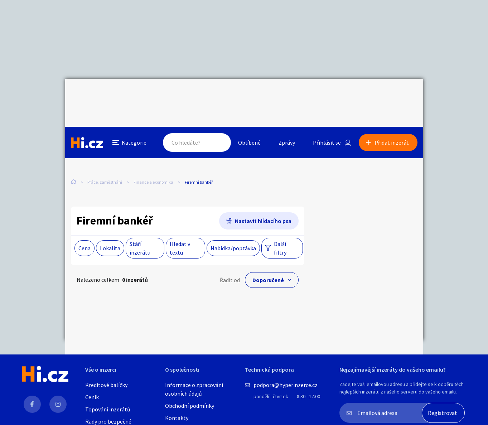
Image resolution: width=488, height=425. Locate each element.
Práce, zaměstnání (104, 150)
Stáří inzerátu (140, 232)
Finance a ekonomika (153, 150)
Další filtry (280, 232)
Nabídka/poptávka (233, 232)
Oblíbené (249, 94)
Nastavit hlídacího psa (263, 204)
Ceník (92, 397)
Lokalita (110, 232)
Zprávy (287, 94)
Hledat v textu (180, 232)
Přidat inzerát (392, 94)
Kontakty (176, 417)
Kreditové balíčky (106, 384)
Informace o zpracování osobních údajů (194, 389)
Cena (84, 232)
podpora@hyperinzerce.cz (285, 384)
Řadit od (230, 263)
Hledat (218, 94)
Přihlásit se (327, 94)
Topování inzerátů (107, 409)
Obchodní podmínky (189, 405)
